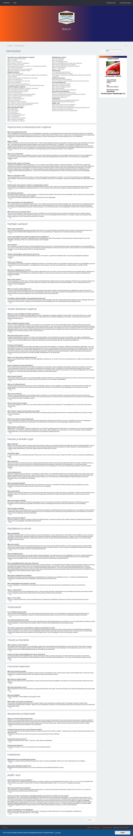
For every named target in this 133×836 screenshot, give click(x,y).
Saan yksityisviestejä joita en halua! (62, 73)
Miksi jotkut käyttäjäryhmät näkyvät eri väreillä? (66, 66)
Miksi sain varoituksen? (14, 100)
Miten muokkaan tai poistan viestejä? (18, 89)
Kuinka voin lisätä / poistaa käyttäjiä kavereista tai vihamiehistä (70, 81)
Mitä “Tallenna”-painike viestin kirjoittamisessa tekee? (23, 103)
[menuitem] (14, 2)
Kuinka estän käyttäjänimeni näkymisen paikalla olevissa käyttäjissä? (27, 75)
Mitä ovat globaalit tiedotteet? (16, 115)
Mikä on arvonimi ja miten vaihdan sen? (18, 84)
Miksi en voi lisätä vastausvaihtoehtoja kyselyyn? (21, 94)
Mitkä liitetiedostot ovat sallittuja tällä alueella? (65, 100)
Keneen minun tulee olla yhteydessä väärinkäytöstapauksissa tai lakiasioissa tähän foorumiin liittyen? (71, 108)
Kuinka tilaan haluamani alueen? (61, 95)
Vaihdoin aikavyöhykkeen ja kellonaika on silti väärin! (22, 78)
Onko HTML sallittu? (13, 110)
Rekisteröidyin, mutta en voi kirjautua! (18, 63)
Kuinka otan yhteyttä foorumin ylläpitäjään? (64, 110)
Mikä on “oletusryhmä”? (59, 67)
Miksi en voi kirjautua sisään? (15, 64)
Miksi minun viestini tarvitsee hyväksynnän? (20, 104)
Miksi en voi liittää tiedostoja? (15, 98)
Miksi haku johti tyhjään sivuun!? (61, 87)
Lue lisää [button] (57, 832)
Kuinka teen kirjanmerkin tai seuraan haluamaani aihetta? (69, 94)
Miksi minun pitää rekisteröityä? (16, 58)
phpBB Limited (72, 781)
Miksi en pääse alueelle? (14, 97)
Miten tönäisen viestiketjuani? (16, 106)
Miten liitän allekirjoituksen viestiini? (17, 91)
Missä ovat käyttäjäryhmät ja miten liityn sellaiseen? (67, 63)
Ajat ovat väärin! (12, 76)
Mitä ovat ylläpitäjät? (58, 58)
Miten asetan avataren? (14, 82)
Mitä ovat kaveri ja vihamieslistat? (62, 79)
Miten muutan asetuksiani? (15, 73)
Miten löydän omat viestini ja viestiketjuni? (64, 89)
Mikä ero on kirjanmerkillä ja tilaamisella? (64, 92)
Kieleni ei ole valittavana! (14, 79)
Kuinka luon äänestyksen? (15, 92)
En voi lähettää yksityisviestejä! (61, 72)
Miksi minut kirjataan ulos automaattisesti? (19, 69)
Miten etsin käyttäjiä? (58, 88)
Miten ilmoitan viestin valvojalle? (16, 101)
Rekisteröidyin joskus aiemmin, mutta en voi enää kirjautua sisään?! (27, 66)
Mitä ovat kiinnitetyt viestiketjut (16, 118)
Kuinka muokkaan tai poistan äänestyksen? (20, 95)
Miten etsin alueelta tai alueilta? (61, 84)
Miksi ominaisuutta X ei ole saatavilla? (63, 106)
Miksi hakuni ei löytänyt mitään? (61, 85)
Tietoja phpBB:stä (62, 783)
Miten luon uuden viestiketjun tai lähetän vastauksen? (23, 88)
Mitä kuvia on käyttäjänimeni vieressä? (18, 81)
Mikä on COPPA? (12, 60)
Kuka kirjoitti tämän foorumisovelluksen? (64, 104)
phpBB (79, 265)
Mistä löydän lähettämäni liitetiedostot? (63, 101)
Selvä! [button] (123, 832)
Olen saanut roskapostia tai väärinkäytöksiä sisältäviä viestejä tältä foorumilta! (71, 75)
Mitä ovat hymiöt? (12, 112)
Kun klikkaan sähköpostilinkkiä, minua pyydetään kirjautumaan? (25, 85)
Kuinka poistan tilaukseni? (59, 97)
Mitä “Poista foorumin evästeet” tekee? (18, 70)
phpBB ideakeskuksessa (78, 789)
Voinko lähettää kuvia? (14, 113)
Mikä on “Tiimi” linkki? (58, 69)
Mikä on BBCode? (12, 109)
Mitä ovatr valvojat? (57, 60)
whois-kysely (46, 798)
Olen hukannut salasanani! (15, 67)
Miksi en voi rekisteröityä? (14, 61)
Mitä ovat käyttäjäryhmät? (59, 61)
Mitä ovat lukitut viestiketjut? (15, 119)
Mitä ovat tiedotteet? (13, 116)
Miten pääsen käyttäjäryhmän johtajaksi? (64, 64)
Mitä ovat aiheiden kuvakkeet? (16, 121)
